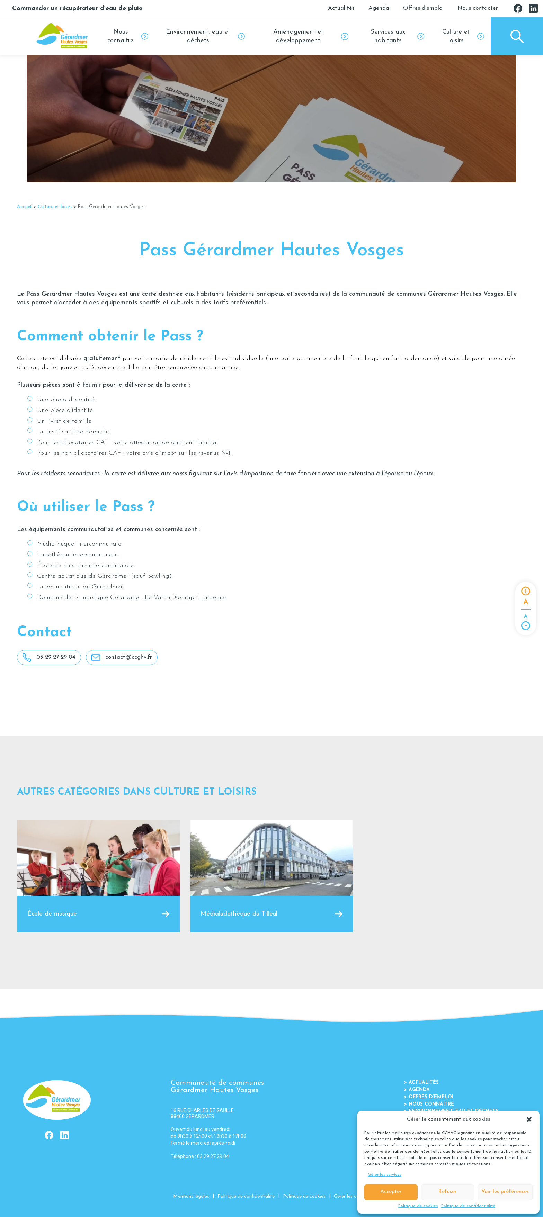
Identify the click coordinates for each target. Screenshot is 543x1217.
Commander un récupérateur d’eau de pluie (77, 8)
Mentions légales (191, 1196)
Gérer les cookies (352, 1196)
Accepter (391, 1192)
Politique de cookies (418, 1206)
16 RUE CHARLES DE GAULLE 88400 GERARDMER (202, 1113)
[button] (529, 1119)
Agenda (378, 8)
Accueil (24, 206)
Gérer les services (384, 1175)
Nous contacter (477, 8)
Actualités (341, 8)
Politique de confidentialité (468, 1206)
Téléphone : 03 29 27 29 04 (200, 1156)
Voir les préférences (505, 1192)
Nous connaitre (429, 1104)
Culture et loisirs (55, 206)
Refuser (447, 1192)
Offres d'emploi (423, 8)
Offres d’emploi (428, 1097)
